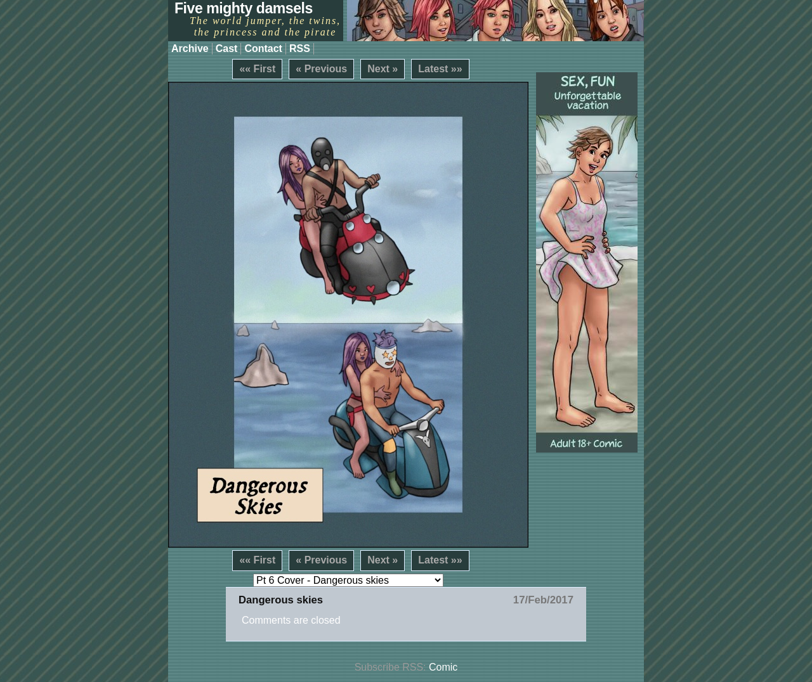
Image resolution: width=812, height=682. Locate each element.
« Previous (321, 68)
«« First (257, 68)
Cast (227, 48)
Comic (443, 667)
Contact (263, 48)
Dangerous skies (281, 600)
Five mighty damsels (243, 8)
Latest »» (440, 68)
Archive (190, 48)
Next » (382, 68)
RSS (299, 48)
